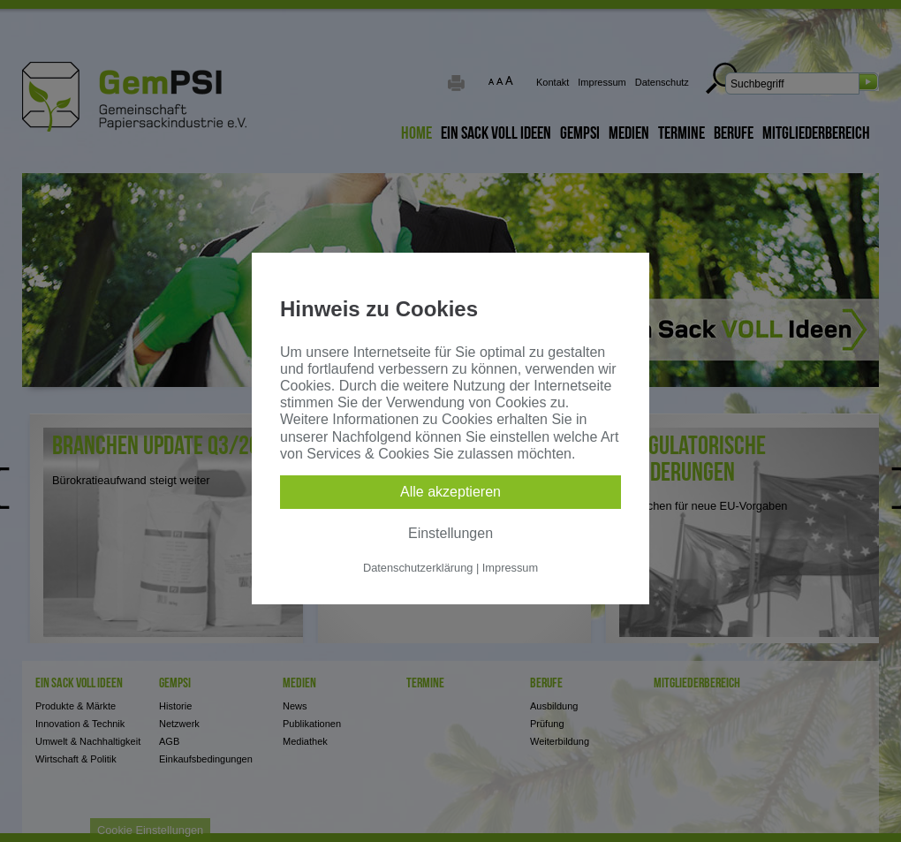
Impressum (510, 567)
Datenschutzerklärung (418, 567)
